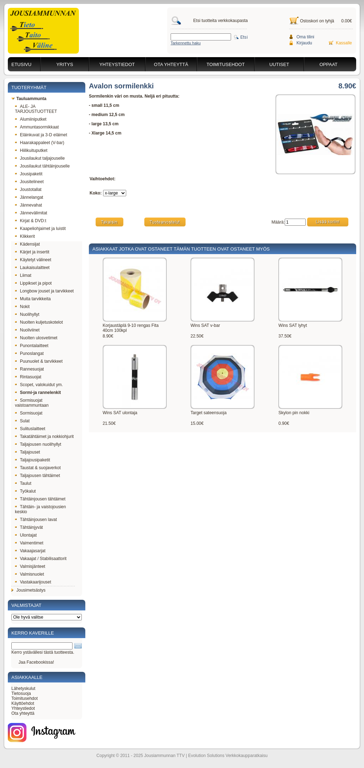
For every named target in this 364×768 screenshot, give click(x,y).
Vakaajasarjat (30, 550)
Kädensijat (27, 244)
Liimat (23, 275)
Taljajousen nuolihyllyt (38, 444)
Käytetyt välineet (33, 259)
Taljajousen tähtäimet (37, 475)
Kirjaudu (304, 42)
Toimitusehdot (226, 64)
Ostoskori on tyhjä (317, 20)
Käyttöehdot (22, 703)
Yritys (65, 64)
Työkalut (25, 491)
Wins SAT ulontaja (120, 412)
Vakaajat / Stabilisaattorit (40, 558)
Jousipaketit (28, 173)
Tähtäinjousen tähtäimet (40, 499)
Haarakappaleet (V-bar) (39, 142)
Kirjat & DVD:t (30, 220)
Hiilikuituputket (31, 150)
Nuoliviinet (27, 330)
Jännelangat (29, 197)
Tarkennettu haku (185, 43)
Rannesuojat (29, 369)
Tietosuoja (21, 693)
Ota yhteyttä (171, 64)
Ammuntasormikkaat (37, 127)
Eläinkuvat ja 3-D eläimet (41, 134)
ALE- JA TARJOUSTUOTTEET (36, 109)
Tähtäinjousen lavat (36, 519)
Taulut (23, 483)
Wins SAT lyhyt (292, 325)
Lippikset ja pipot (33, 283)
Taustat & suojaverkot (38, 467)
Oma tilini (305, 36)
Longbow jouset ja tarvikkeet (44, 291)
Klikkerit (25, 236)
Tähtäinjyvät (29, 527)
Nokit (22, 306)
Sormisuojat (28, 413)
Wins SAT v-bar (205, 325)
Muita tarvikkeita (33, 298)
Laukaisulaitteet (32, 267)
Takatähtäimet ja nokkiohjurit (44, 436)
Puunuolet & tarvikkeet (39, 361)
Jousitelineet (29, 181)
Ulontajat (26, 535)
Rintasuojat (28, 376)
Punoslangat (29, 353)
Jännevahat (28, 205)
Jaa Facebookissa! (36, 662)
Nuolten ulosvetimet (36, 337)
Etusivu (21, 64)
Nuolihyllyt (27, 314)
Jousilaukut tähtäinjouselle (42, 166)
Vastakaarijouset (33, 582)
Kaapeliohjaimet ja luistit (40, 228)
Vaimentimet (29, 543)
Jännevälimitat (31, 212)
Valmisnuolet (29, 574)
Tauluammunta (28, 98)
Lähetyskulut (23, 688)
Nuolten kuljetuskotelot (39, 322)
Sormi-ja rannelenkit (38, 392)
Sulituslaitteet (30, 428)
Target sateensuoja (208, 412)
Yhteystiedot (117, 64)
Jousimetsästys (28, 590)
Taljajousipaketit (32, 459)
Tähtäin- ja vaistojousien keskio (40, 509)
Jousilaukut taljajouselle (40, 158)
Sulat (22, 420)
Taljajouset (27, 452)
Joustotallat (28, 189)
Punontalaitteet (31, 345)
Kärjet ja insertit (32, 251)
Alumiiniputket (31, 119)
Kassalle (344, 42)
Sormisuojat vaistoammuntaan (32, 403)
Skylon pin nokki (293, 412)
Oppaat (329, 64)
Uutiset (279, 64)
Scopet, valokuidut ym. (39, 384)
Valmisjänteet (30, 566)
